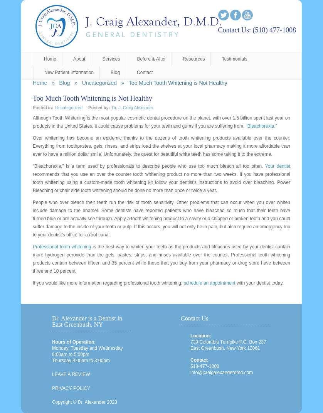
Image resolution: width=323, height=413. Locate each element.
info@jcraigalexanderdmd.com (221, 372)
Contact (145, 72)
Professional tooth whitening (62, 246)
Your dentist (276, 166)
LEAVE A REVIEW (71, 374)
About (79, 59)
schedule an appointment (210, 283)
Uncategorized (99, 83)
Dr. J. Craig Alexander (132, 107)
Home (50, 59)
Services (111, 59)
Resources (194, 59)
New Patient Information (69, 72)
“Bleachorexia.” (261, 126)
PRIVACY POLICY (71, 388)
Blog (115, 72)
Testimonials (234, 59)
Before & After (151, 59)
